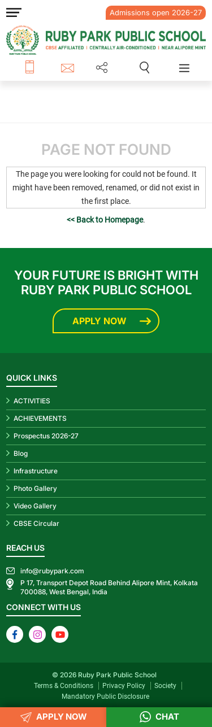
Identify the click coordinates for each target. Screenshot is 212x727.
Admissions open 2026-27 (156, 12)
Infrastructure (36, 471)
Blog (21, 453)
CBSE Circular (36, 523)
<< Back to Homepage (105, 219)
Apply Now (99, 321)
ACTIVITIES (32, 401)
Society (165, 686)
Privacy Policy (123, 686)
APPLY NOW (53, 717)
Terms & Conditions (63, 686)
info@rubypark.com (69, 67)
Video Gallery (35, 506)
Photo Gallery (35, 488)
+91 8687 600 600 (42, 67)
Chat (159, 717)
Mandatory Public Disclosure (105, 696)
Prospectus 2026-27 (46, 436)
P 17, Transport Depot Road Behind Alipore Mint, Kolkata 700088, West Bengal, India (109, 587)
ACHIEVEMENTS (40, 418)
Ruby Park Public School (117, 675)
